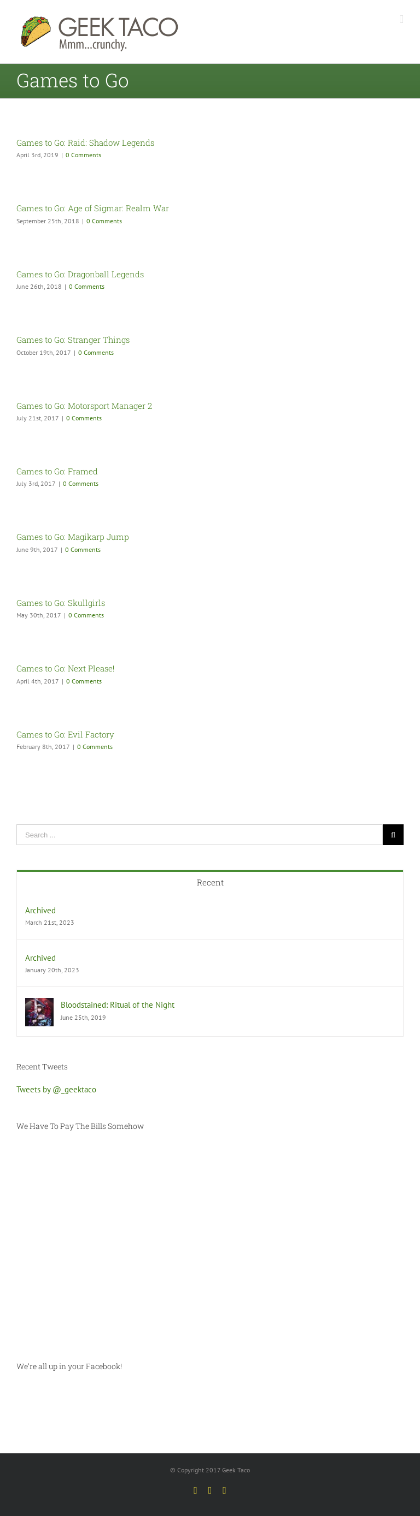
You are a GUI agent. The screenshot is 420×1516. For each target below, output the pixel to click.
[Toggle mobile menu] (401, 19)
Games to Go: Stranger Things (73, 339)
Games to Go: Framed (57, 471)
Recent (210, 882)
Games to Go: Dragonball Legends (80, 274)
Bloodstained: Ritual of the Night (117, 1005)
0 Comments (83, 155)
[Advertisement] (210, 1246)
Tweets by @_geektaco (56, 1089)
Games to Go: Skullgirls (60, 602)
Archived (40, 910)
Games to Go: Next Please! (65, 668)
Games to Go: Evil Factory (65, 734)
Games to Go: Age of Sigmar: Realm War (92, 208)
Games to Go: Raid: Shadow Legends (85, 142)
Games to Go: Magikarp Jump (72, 536)
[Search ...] (199, 834)
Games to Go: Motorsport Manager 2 (84, 405)
